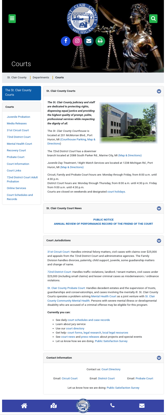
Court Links (14, 170)
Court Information (18, 163)
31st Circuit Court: (59, 251)
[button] (12, 18)
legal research (92, 332)
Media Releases (17, 123)
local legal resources (115, 332)
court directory (75, 328)
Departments (41, 77)
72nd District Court (19, 136)
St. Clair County (17, 77)
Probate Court (15, 157)
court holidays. (116, 191)
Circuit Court (70, 378)
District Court (106, 378)
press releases (90, 336)
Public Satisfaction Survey (111, 341)
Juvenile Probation (18, 116)
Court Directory (110, 369)
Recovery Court (16, 150)
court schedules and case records (89, 320)
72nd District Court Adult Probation (22, 179)
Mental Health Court (19, 143)
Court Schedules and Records (20, 197)
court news (68, 336)
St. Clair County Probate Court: (67, 288)
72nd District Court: (60, 271)
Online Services (16, 188)
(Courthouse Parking (73, 139)
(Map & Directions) (130, 155)
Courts (9, 106)
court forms (75, 332)
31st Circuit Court (18, 130)
